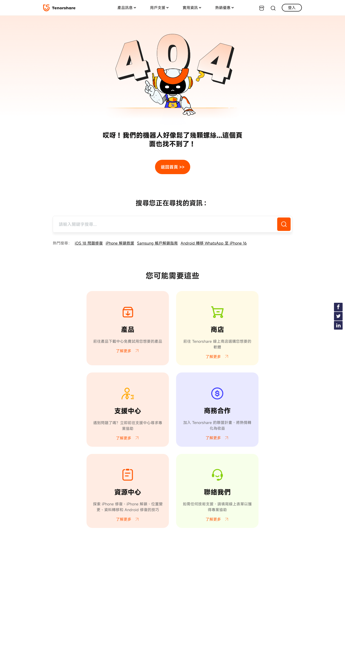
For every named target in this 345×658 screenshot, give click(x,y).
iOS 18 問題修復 (89, 243)
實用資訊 (190, 7)
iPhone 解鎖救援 (120, 243)
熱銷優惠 (222, 7)
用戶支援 (157, 7)
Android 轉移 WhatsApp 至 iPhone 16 (214, 243)
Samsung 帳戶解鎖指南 (157, 243)
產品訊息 (125, 7)
